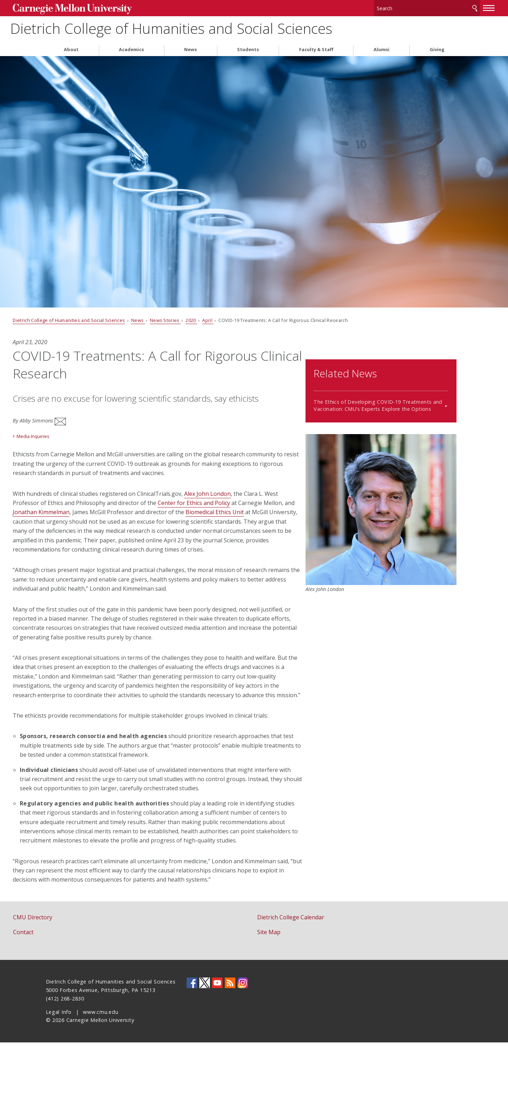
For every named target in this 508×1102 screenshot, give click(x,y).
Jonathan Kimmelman (132, 507)
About (71, 49)
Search (442, 7)
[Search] (395, 7)
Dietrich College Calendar (290, 977)
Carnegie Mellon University (99, 7)
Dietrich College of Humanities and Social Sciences (237, 28)
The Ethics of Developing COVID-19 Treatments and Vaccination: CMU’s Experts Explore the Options (393, 396)
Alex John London (240, 488)
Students (248, 49)
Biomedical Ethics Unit (75, 516)
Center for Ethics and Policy (247, 497)
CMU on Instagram (242, 1042)
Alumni (381, 49)
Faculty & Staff (316, 49)
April (240, 319)
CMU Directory (65, 977)
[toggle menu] (456, 6)
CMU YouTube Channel (217, 1042)
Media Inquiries (66, 431)
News (190, 49)
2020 (224, 319)
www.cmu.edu (100, 1071)
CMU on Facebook (192, 1042)
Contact (56, 992)
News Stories (198, 319)
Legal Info (59, 1071)
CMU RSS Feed (230, 1042)
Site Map (268, 992)
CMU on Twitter (204, 1042)
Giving (437, 49)
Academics (131, 49)
